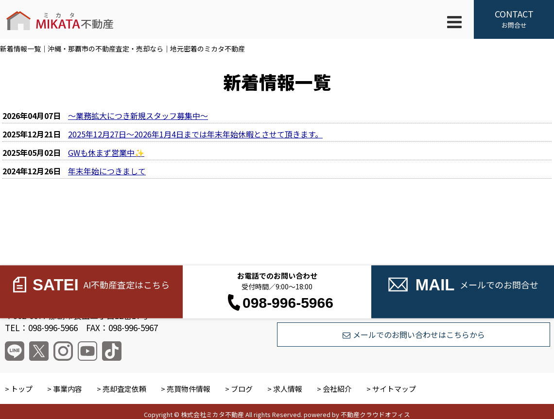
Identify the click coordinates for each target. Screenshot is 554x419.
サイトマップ (394, 389)
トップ (22, 389)
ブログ (242, 389)
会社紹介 (337, 389)
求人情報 (287, 389)
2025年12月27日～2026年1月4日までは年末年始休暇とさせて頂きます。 (195, 134)
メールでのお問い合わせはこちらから (414, 334)
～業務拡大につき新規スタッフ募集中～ (138, 115)
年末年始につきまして (107, 171)
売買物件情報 (188, 389)
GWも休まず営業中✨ (106, 152)
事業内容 (67, 389)
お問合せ (514, 18)
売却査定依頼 (124, 389)
